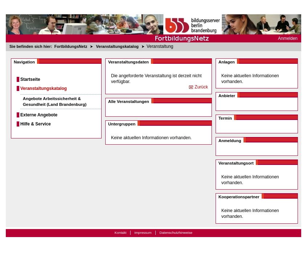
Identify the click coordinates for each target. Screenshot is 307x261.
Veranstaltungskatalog (43, 88)
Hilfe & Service (35, 124)
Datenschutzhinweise (175, 233)
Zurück (201, 87)
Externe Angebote (38, 114)
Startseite (30, 79)
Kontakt (121, 233)
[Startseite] (153, 21)
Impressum (142, 233)
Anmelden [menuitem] (288, 38)
